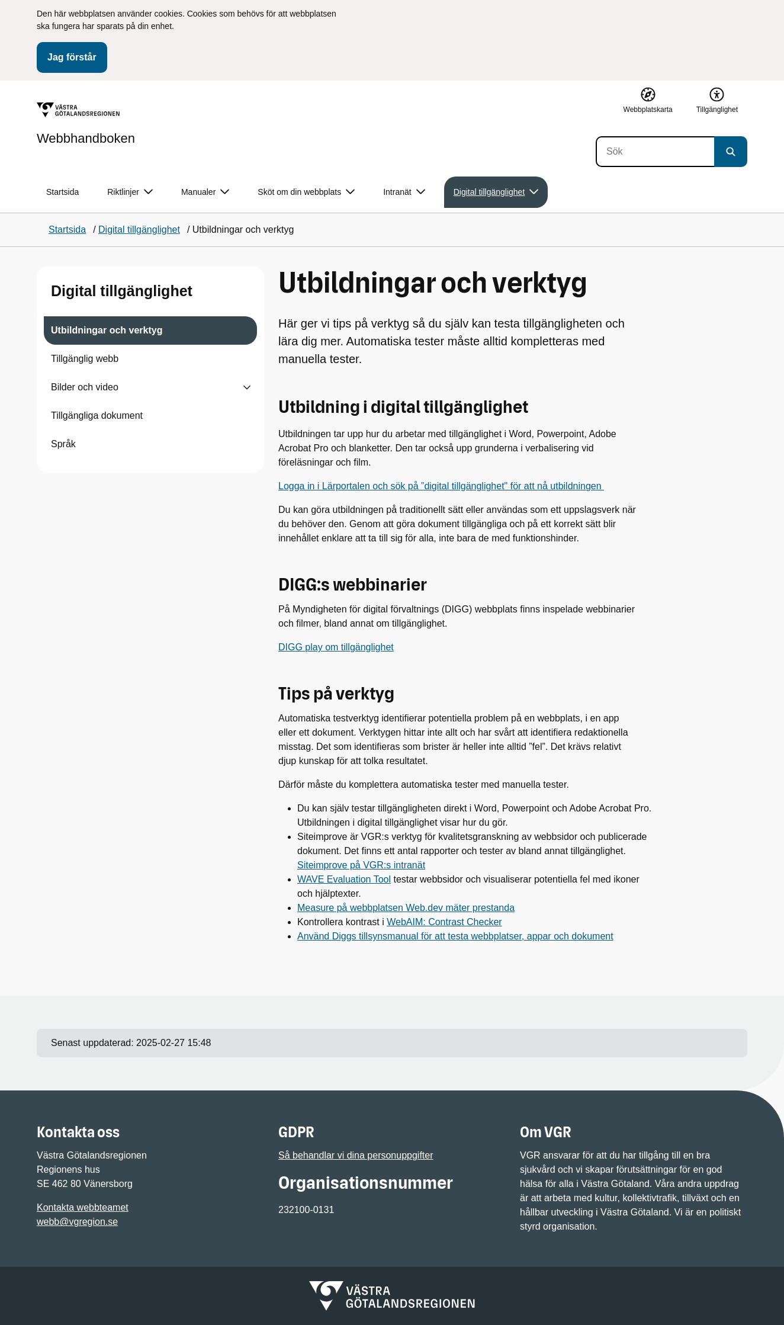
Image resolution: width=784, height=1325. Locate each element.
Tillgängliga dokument (97, 415)
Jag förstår (72, 57)
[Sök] (655, 151)
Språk (63, 444)
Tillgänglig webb (84, 359)
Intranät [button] (404, 192)
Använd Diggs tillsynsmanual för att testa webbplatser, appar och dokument (455, 936)
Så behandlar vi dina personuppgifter (355, 1155)
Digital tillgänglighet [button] (496, 192)
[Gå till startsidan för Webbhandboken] (86, 124)
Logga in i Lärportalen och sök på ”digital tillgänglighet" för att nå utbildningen (441, 486)
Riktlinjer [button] (130, 192)
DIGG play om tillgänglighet (336, 647)
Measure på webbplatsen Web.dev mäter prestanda (406, 908)
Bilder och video (84, 387)
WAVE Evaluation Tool (344, 879)
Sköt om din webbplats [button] (306, 192)
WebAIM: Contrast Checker (444, 922)
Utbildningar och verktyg (106, 330)
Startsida (62, 192)
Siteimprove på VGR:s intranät (361, 865)
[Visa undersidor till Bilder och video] (247, 387)
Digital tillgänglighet (121, 291)
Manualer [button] (205, 192)
